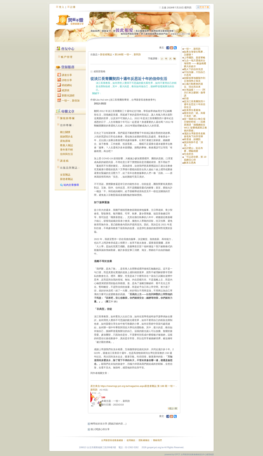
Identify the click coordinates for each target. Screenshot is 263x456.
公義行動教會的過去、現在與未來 (193, 85)
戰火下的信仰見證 (193, 69)
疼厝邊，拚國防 (192, 139)
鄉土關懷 (65, 132)
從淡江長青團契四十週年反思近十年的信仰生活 (194, 104)
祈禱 (186, 98)
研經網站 (64, 85)
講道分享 (64, 75)
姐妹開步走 (66, 136)
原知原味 (65, 140)
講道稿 (64, 160)
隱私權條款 (144, 440)
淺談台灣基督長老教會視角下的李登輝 (194, 135)
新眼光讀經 (66, 95)
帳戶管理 (67, 56)
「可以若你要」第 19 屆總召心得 (195, 158)
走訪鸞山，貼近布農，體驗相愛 (193, 149)
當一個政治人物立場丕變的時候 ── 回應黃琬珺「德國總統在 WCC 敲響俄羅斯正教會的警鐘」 (195, 125)
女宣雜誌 (65, 174)
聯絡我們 (157, 440)
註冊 (73, 7)
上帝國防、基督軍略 (194, 57)
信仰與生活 (66, 154)
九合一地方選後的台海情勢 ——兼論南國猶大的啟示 (195, 63)
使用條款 (131, 440)
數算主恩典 (190, 162)
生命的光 (188, 154)
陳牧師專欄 (67, 118)
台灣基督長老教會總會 (112, 440)
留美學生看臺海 (192, 110)
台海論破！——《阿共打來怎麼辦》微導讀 (194, 92)
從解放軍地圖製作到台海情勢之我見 (194, 79)
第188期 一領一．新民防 (128, 54)
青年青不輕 (66, 149)
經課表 (63, 90)
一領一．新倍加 (68, 100)
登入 (61, 7)
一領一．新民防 (192, 48)
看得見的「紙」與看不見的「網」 (194, 114)
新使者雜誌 (66, 179)
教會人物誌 (66, 145)
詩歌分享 (64, 80)
